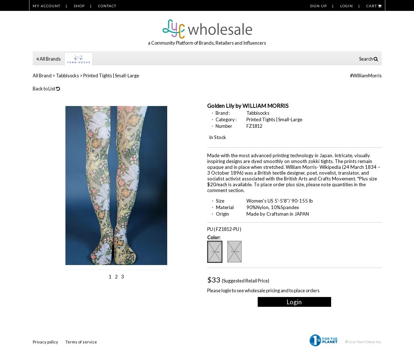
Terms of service (81, 341)
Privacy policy (45, 341)
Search (368, 59)
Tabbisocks (67, 75)
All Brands (48, 59)
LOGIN (346, 6)
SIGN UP (318, 6)
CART (374, 6)
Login (294, 302)
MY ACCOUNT (46, 6)
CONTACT (107, 6)
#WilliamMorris (366, 75)
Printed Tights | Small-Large (111, 75)
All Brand (42, 75)
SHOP (79, 6)
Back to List (46, 88)
